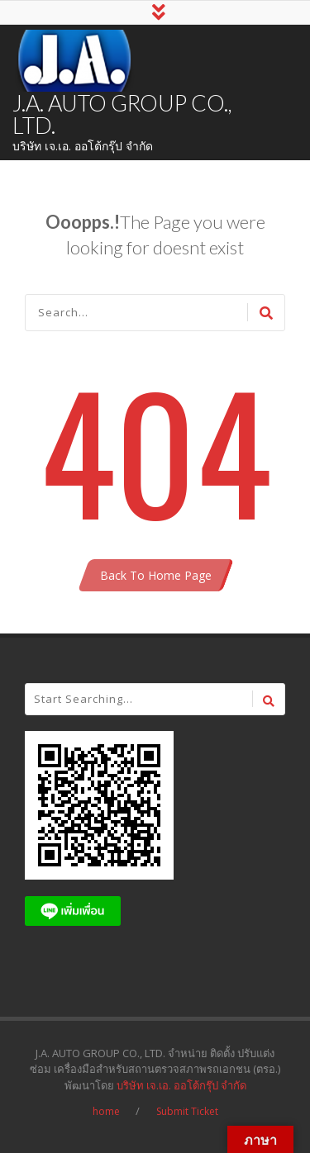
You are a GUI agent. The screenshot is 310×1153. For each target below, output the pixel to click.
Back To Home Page (156, 575)
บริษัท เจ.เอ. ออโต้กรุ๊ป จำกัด (181, 1085)
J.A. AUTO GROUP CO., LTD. (122, 114)
